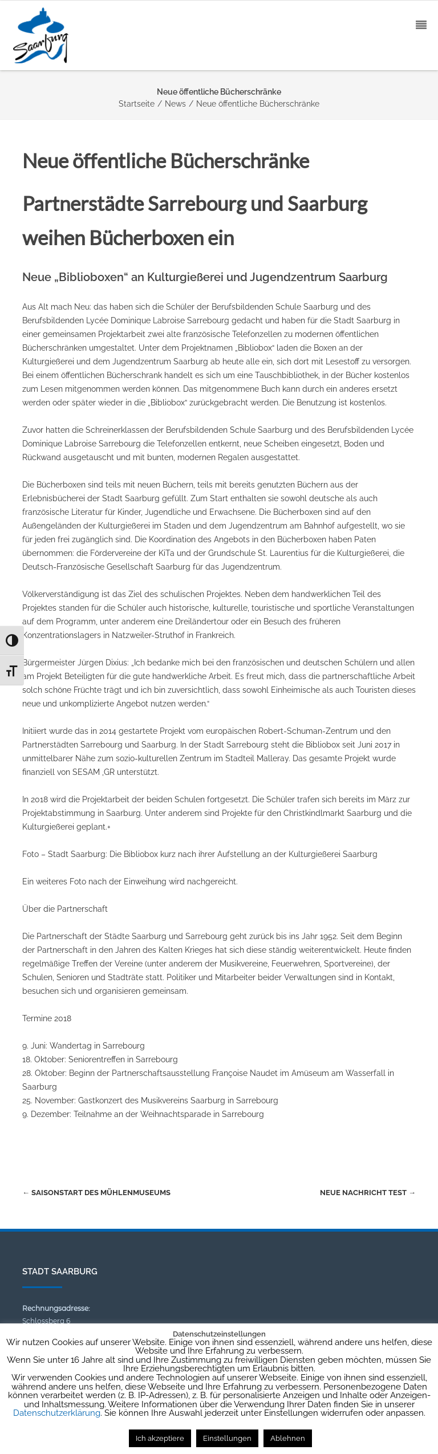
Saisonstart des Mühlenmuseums (96, 1192)
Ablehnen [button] (287, 1438)
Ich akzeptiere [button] (160, 1438)
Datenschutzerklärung (56, 1413)
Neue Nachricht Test (368, 1192)
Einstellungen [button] (227, 1438)
